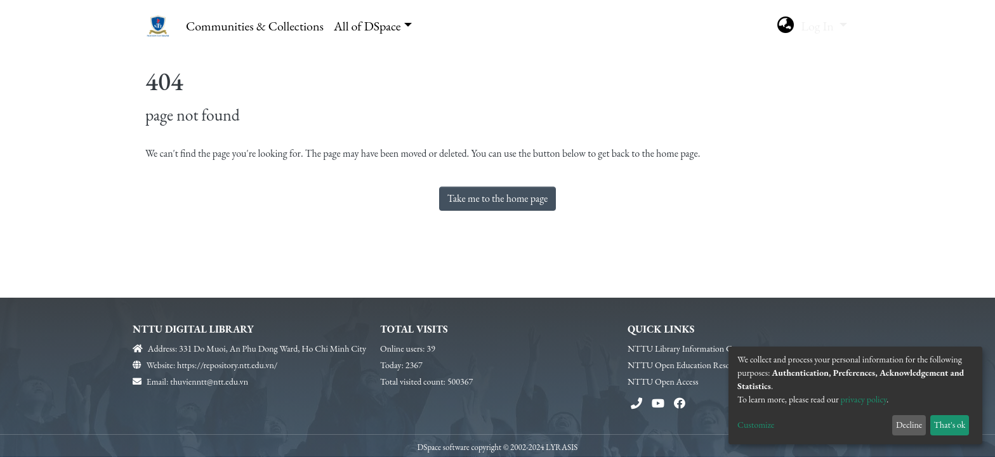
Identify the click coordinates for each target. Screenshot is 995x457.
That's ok (949, 424)
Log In (818, 26)
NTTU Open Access (663, 381)
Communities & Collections (255, 26)
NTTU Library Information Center (688, 348)
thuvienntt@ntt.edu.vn (209, 381)
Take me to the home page (497, 198)
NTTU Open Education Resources (688, 365)
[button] (785, 26)
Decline (909, 424)
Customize (755, 424)
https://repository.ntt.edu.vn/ (227, 365)
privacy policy (864, 399)
